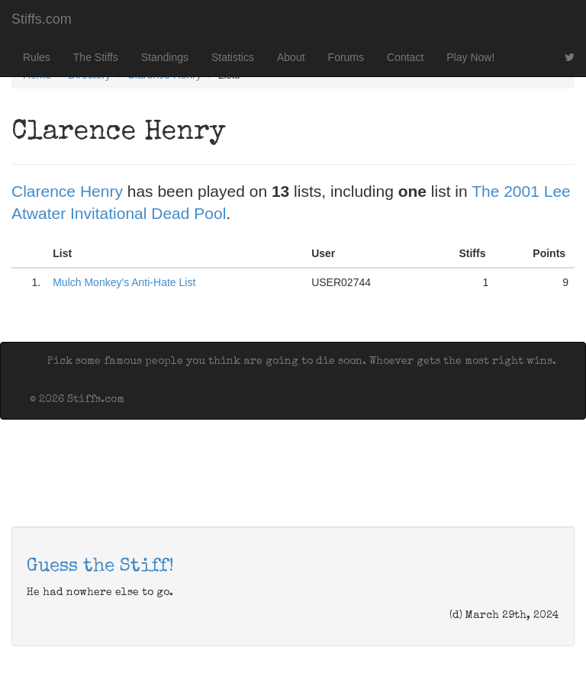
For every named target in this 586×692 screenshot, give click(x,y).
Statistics (232, 57)
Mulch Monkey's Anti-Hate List (124, 282)
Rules (36, 57)
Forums (346, 57)
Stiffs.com (41, 19)
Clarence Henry (67, 191)
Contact (405, 57)
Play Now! (470, 57)
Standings (164, 57)
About (291, 57)
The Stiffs (95, 57)
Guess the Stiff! (100, 567)
